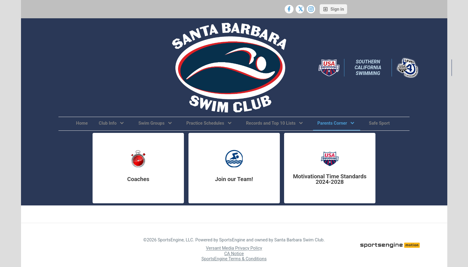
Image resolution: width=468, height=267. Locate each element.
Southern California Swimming (368, 67)
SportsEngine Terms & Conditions (233, 259)
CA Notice (234, 253)
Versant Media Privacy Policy (234, 248)
